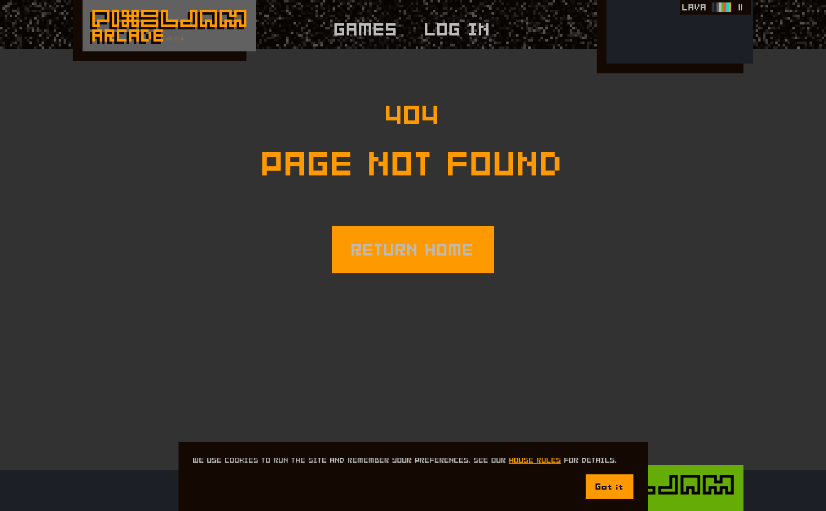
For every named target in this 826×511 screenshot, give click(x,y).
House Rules (535, 460)
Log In (458, 29)
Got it (610, 486)
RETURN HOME (413, 249)
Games (366, 29)
